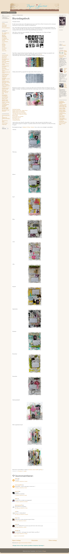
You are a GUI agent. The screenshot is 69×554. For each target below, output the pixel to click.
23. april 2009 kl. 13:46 (20, 527)
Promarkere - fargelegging (5, 95)
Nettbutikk (4, 26)
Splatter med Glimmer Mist (5, 100)
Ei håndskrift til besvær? (5, 66)
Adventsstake (5, 55)
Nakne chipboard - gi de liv (5, 86)
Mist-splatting (5, 84)
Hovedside (4, 12)
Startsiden (34, 540)
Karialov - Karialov (4, 45)
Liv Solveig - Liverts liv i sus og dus (5, 39)
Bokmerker (4, 57)
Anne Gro (4, 50)
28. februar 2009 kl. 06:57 (21, 514)
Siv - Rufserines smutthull (5, 33)
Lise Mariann (5, 41)
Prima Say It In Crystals (17, 116)
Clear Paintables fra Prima (5, 62)
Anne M (17, 491)
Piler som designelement (5, 91)
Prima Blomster (15, 118)
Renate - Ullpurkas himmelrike (4, 36)
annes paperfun (18, 484)
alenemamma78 (18, 505)
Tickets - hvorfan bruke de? (5, 103)
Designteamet (12, 12)
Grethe (3, 46)
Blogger (44, 551)
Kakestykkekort (5, 74)
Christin (4, 49)
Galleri (3, 23)
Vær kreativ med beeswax (5, 110)
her (41, 54)
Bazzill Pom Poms (16, 117)
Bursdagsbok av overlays (5, 60)
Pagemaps (4, 124)
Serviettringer (5, 97)
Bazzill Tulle (15, 115)
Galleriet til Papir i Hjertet (28, 127)
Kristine (30, 469)
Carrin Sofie (35, 469)
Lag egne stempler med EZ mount (6, 78)
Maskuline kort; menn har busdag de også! (6, 82)
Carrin (16, 478)
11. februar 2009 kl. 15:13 (21, 487)
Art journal (4, 56)
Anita (16, 524)
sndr (37, 551)
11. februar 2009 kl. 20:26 (21, 501)
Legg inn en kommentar (19, 535)
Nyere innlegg (16, 540)
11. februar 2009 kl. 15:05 (21, 481)
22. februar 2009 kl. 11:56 (21, 508)
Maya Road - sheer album (62, 116)
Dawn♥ (16, 517)
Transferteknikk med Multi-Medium (5, 105)
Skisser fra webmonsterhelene (6, 118)
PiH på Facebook (6, 27)
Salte (16, 498)
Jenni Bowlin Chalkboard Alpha (19, 114)
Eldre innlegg (53, 540)
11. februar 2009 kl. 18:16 (21, 495)
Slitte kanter (4, 98)
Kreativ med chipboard (4, 76)
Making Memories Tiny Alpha (19, 112)
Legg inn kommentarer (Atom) (24, 542)
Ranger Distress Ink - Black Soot (19, 110)
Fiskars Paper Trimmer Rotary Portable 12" (62, 111)
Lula (16, 511)
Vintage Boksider (16, 120)
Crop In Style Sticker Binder (62, 108)
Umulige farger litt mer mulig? (5, 108)
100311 (64, 45)
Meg (41, 469)
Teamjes (17, 530)
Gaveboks (4, 68)
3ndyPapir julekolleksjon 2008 (62, 102)
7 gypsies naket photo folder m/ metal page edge (62, 105)
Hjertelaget (4, 25)
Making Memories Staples (18, 111)
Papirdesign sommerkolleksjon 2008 (63, 119)
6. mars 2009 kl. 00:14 (20, 520)
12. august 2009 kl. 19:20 (21, 533)
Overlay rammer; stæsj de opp (5, 88)
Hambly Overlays (16, 109)
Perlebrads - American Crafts (63, 122)
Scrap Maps (5, 123)
